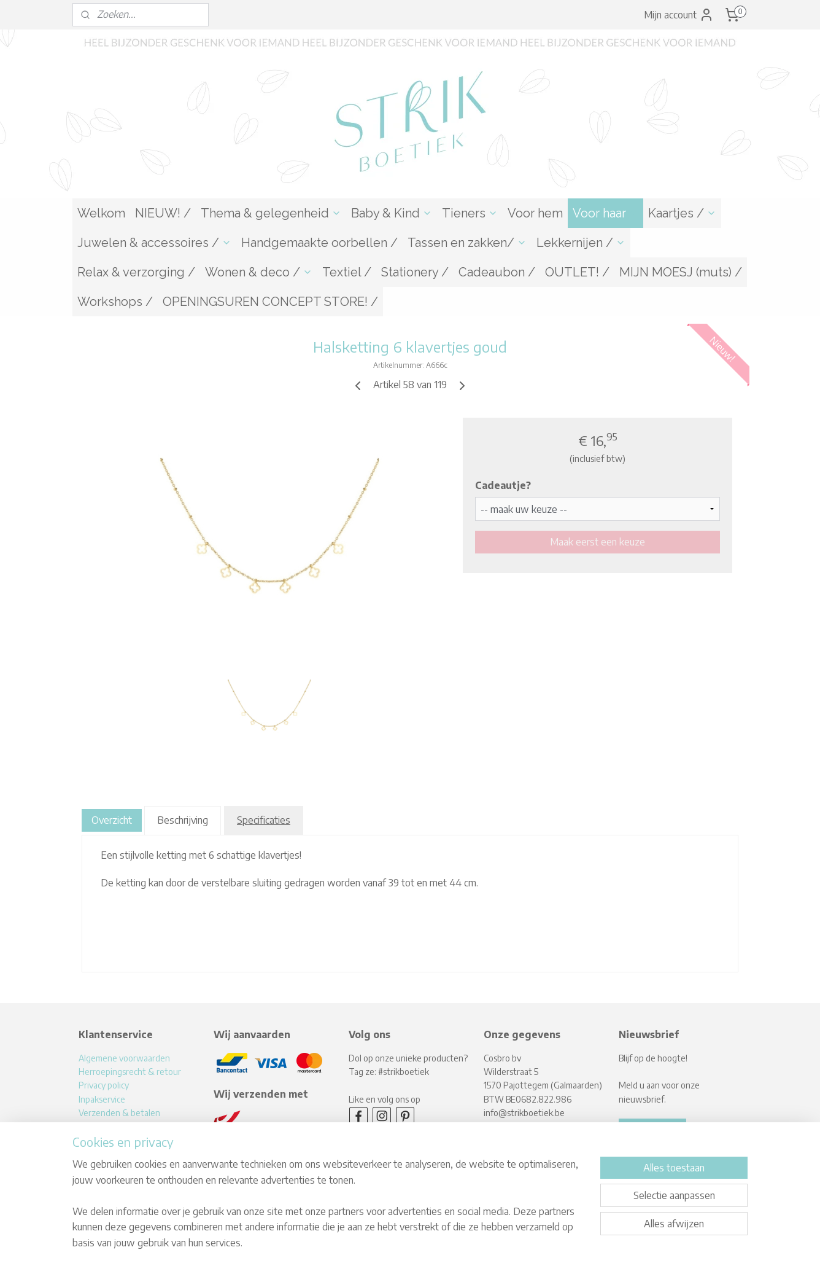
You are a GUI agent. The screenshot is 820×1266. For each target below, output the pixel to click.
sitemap (368, 1244)
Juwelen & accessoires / (154, 242)
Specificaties (263, 820)
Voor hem (535, 213)
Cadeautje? (503, 485)
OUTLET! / (577, 272)
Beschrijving (182, 820)
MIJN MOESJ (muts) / (680, 272)
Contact (94, 1154)
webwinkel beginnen (429, 1244)
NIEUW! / (163, 213)
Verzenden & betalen (119, 1113)
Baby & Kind (391, 213)
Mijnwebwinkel (526, 1244)
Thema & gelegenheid (271, 213)
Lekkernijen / (580, 242)
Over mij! (95, 1140)
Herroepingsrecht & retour (130, 1071)
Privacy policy (104, 1085)
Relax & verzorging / (136, 272)
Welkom (101, 213)
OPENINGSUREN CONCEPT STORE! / (270, 301)
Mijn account (679, 14)
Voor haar (605, 213)
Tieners (470, 213)
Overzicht (111, 820)
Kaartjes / (682, 213)
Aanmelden (652, 1129)
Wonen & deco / (258, 272)
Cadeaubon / (496, 272)
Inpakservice (102, 1099)
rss (389, 1244)
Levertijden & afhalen (120, 1126)
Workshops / (115, 301)
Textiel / (346, 272)
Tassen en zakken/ (467, 242)
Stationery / (415, 272)
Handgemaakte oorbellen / (319, 242)
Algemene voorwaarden (124, 1058)
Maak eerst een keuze (597, 542)
